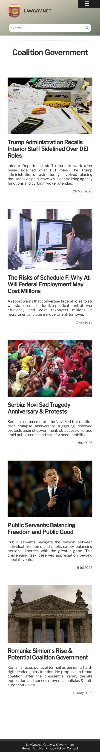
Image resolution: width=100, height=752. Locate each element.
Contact (72, 748)
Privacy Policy (55, 748)
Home (26, 748)
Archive (38, 748)
